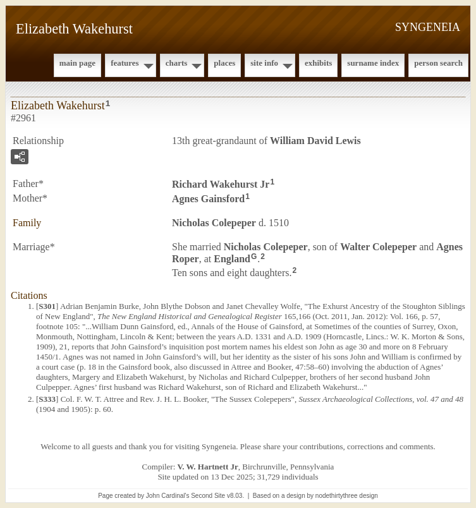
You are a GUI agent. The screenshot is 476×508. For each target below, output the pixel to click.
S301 (47, 306)
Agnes (208, 198)
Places (224, 63)
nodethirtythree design (346, 495)
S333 (47, 399)
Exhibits (318, 63)
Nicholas (214, 222)
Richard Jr (220, 184)
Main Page (77, 63)
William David (315, 140)
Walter (378, 246)
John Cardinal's (168, 495)
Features (125, 63)
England (232, 258)
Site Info (264, 63)
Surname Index (373, 63)
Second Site (208, 495)
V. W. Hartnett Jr (208, 466)
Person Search (438, 63)
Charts (177, 63)
